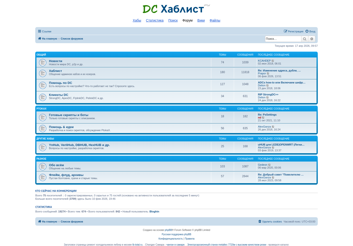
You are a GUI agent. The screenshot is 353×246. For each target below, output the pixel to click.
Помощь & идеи (61, 127)
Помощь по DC (60, 83)
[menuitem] (310, 31)
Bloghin (154, 211)
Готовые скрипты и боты (68, 115)
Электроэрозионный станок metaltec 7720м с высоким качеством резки (226, 244)
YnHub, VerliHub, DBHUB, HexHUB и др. (79, 145)
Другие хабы (45, 138)
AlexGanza (264, 126)
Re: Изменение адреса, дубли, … (279, 70)
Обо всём (56, 165)
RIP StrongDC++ (268, 94)
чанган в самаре (175, 244)
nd (259, 117)
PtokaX (41, 108)
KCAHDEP (264, 60)
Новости (55, 61)
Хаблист (55, 71)
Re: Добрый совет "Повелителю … (281, 174)
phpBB (168, 230)
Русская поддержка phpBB (176, 234)
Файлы (215, 20)
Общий (41, 54)
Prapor (262, 73)
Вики (201, 20)
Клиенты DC (58, 95)
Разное (41, 159)
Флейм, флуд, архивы (66, 175)
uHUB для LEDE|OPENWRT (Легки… (281, 144)
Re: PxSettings (267, 114)
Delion (261, 85)
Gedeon (262, 164)
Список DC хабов (176, 8)
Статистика (155, 20)
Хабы (137, 20)
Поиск (173, 20)
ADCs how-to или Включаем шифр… (282, 82)
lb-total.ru (137, 244)
